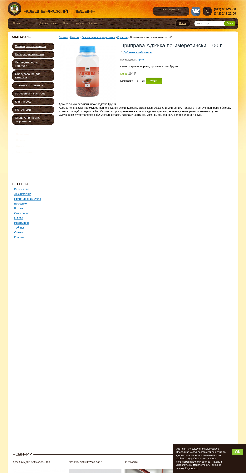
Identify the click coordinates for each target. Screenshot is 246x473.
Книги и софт (23, 101)
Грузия (141, 59)
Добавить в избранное (138, 52)
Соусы (20, 143)
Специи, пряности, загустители (27, 119)
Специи (21, 128)
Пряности (22, 136)
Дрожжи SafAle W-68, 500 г (85, 462)
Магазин (74, 37)
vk (195, 11)
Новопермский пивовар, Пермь (51, 9)
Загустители (24, 158)
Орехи (20, 151)
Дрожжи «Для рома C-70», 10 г (31, 462)
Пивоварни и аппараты (30, 46)
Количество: (127, 81)
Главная (63, 37)
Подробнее (191, 468)
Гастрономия (23, 109)
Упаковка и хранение (29, 85)
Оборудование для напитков (27, 75)
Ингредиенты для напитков (26, 64)
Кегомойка (132, 462)
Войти (182, 23)
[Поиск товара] (214, 23)
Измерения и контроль (30, 93)
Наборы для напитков (29, 54)
